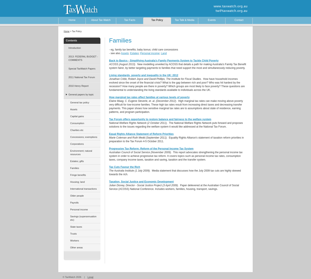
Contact (239, 20)
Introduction (74, 48)
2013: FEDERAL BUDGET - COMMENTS (83, 58)
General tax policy (79, 102)
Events (212, 20)
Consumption (77, 123)
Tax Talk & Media (184, 20)
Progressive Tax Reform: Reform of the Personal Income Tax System (151, 148)
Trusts (73, 233)
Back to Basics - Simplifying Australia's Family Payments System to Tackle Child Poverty (164, 60)
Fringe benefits (78, 175)
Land (164, 53)
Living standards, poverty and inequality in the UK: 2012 (143, 75)
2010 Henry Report (78, 86)
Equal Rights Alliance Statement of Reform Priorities (141, 134)
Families (74, 168)
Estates (134, 53)
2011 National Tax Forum (81, 77)
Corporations (77, 144)
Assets (125, 53)
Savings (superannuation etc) (83, 218)
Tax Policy (157, 20)
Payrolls (74, 202)
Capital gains (77, 116)
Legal (90, 277)
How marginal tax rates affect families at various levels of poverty (149, 97)
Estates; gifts (77, 161)
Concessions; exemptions (83, 137)
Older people (77, 195)
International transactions (83, 189)
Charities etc (76, 130)
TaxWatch (77, 9)
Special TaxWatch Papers (81, 68)
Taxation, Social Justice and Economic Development (141, 181)
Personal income (149, 53)
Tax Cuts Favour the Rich (124, 167)
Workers (74, 240)
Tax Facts (129, 20)
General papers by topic (81, 94)
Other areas (76, 247)
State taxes (76, 226)
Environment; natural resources (81, 153)
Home (71, 20)
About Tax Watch (101, 20)
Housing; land (77, 182)
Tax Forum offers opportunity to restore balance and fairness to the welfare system (160, 119)
